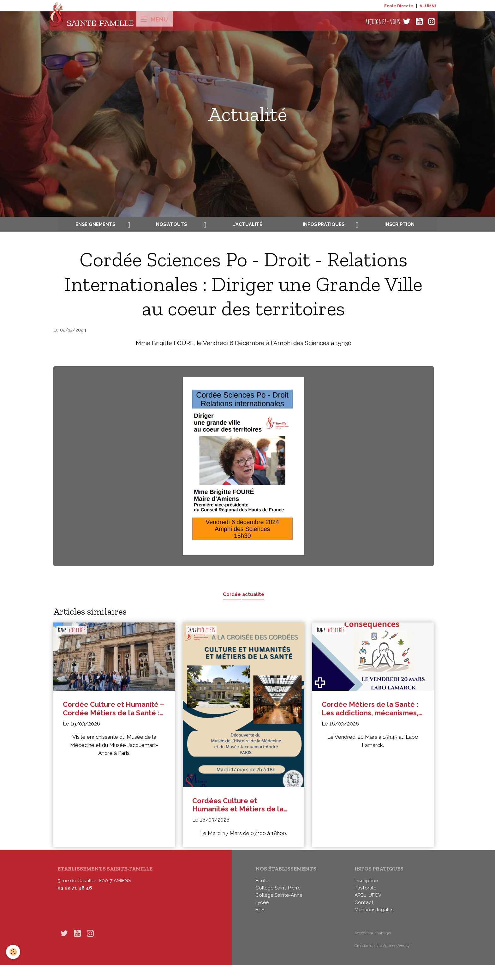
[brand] (92, 21)
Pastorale (365, 888)
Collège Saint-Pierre (278, 888)
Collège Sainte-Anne (278, 895)
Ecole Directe (398, 5)
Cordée (232, 594)
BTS (259, 910)
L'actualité (247, 224)
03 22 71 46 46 (74, 888)
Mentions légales (374, 910)
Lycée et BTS (77, 630)
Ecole (261, 880)
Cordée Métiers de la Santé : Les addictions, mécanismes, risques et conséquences (370, 708)
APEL (360, 895)
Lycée (262, 902)
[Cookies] (13, 952)
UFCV (374, 895)
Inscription (399, 224)
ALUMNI (428, 5)
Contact (364, 902)
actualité (253, 594)
